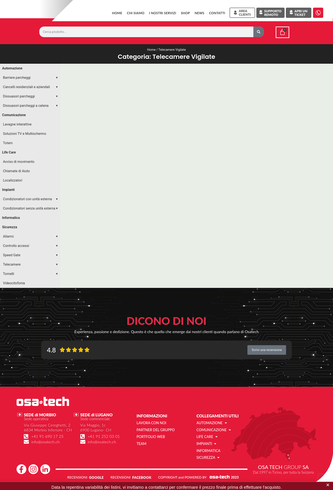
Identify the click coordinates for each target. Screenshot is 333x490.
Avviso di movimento (18, 161)
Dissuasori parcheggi (19, 95)
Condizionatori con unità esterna (27, 198)
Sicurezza (9, 226)
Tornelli (8, 273)
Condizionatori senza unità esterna (29, 208)
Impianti (8, 189)
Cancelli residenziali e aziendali (26, 86)
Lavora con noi (151, 422)
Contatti (217, 13)
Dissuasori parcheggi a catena (26, 105)
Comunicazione (14, 114)
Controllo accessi (16, 245)
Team (141, 442)
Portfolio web (150, 436)
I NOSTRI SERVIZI (162, 13)
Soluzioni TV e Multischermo (24, 133)
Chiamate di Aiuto (16, 170)
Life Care (9, 151)
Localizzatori (12, 179)
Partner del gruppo (155, 429)
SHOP (185, 13)
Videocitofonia (14, 282)
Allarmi (8, 236)
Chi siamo (135, 13)
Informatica (11, 217)
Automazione (12, 67)
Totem (8, 142)
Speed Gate (11, 254)
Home (117, 13)
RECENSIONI (77, 476)
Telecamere (12, 264)
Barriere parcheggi (17, 77)
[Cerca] (258, 32)
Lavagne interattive (17, 123)
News (199, 13)
